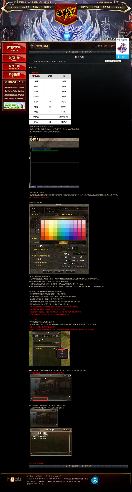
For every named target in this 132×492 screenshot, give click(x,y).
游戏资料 (112, 46)
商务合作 (49, 476)
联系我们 (39, 476)
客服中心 (58, 476)
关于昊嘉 (30, 476)
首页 (105, 46)
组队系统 (75, 52)
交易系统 (88, 52)
